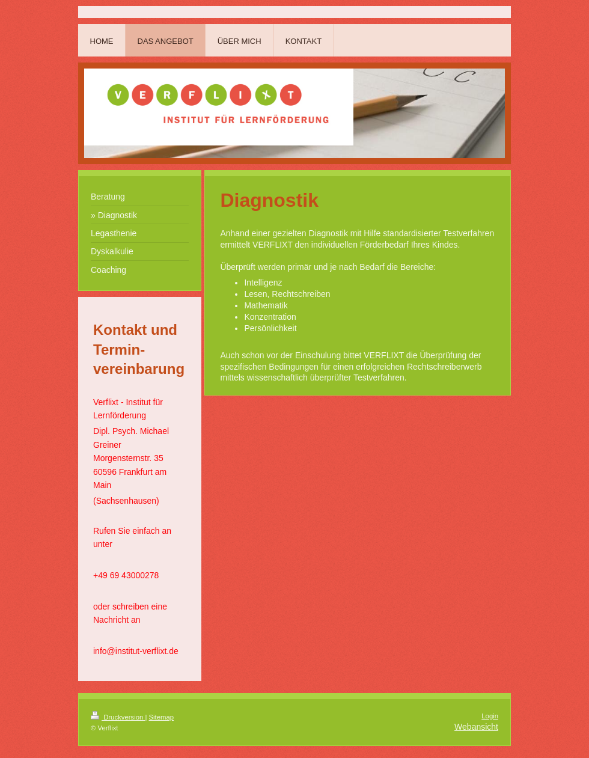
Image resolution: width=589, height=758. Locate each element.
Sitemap (161, 717)
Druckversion (118, 717)
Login (489, 716)
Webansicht (476, 727)
